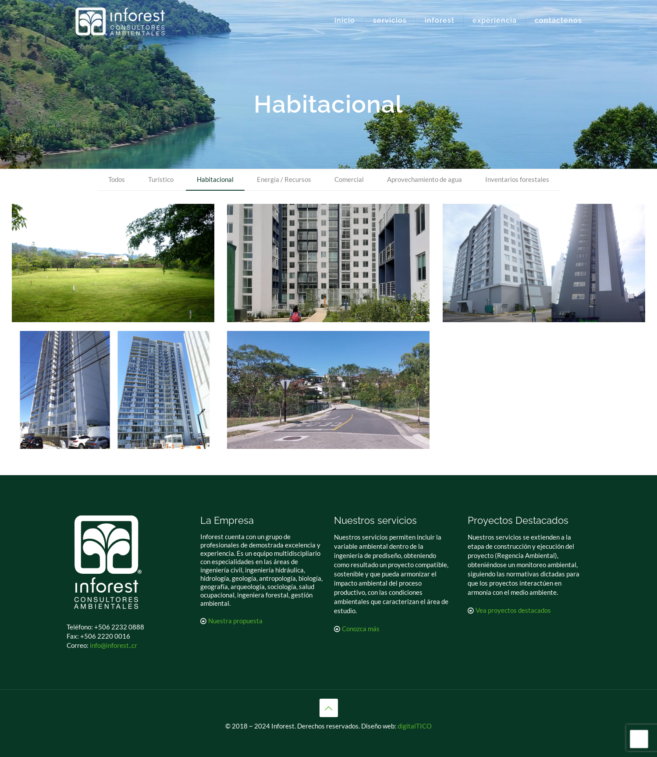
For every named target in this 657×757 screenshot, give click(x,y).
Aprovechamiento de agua (424, 179)
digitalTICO (415, 726)
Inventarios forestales (517, 179)
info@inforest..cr (113, 645)
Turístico (161, 179)
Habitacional (215, 179)
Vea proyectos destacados (513, 610)
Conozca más (361, 629)
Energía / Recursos (284, 179)
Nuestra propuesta (235, 621)
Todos (116, 179)
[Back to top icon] (329, 708)
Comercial (349, 179)
